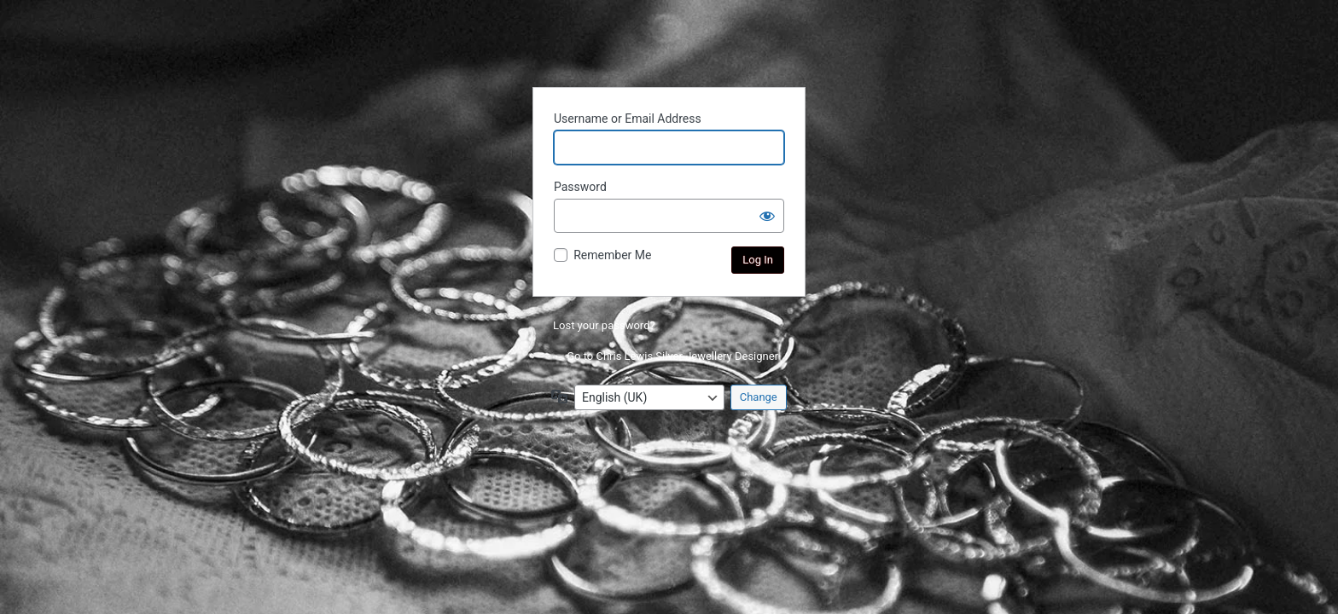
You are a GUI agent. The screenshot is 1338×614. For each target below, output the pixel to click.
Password (580, 187)
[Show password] (767, 216)
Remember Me (612, 255)
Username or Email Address (627, 118)
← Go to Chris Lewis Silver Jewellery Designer (665, 356)
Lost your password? (604, 325)
